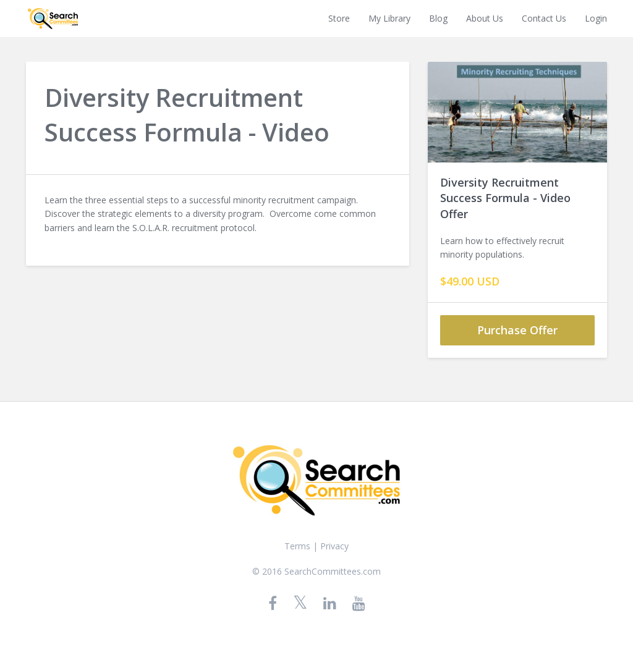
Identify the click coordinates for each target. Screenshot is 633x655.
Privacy (334, 546)
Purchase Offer (517, 330)
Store (339, 18)
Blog (438, 18)
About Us (484, 18)
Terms (297, 546)
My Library (389, 18)
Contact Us (544, 18)
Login (596, 18)
